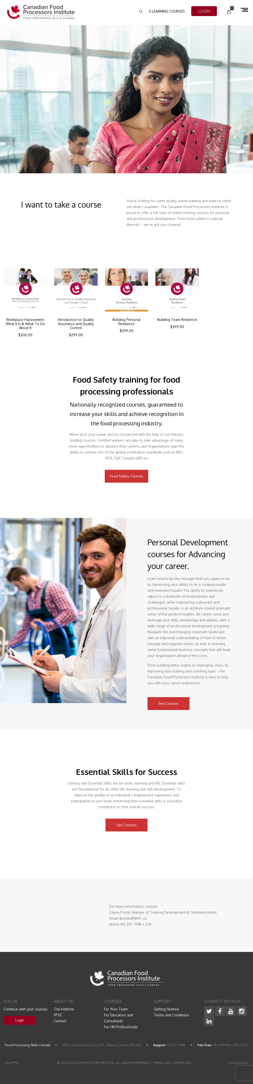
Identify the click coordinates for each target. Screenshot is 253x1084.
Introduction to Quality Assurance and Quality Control (76, 324)
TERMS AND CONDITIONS (172, 1063)
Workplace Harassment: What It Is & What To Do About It (25, 324)
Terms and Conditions (171, 1015)
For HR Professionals (121, 1027)
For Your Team (116, 1009)
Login (19, 1020)
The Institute (64, 1009)
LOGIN (204, 11)
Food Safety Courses (126, 476)
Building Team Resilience (177, 320)
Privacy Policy (238, 1063)
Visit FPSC (12, 1063)
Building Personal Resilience (126, 322)
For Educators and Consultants (118, 1018)
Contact (60, 1021)
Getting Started (166, 1009)
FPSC (58, 1015)
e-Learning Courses (167, 11)
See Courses (168, 703)
